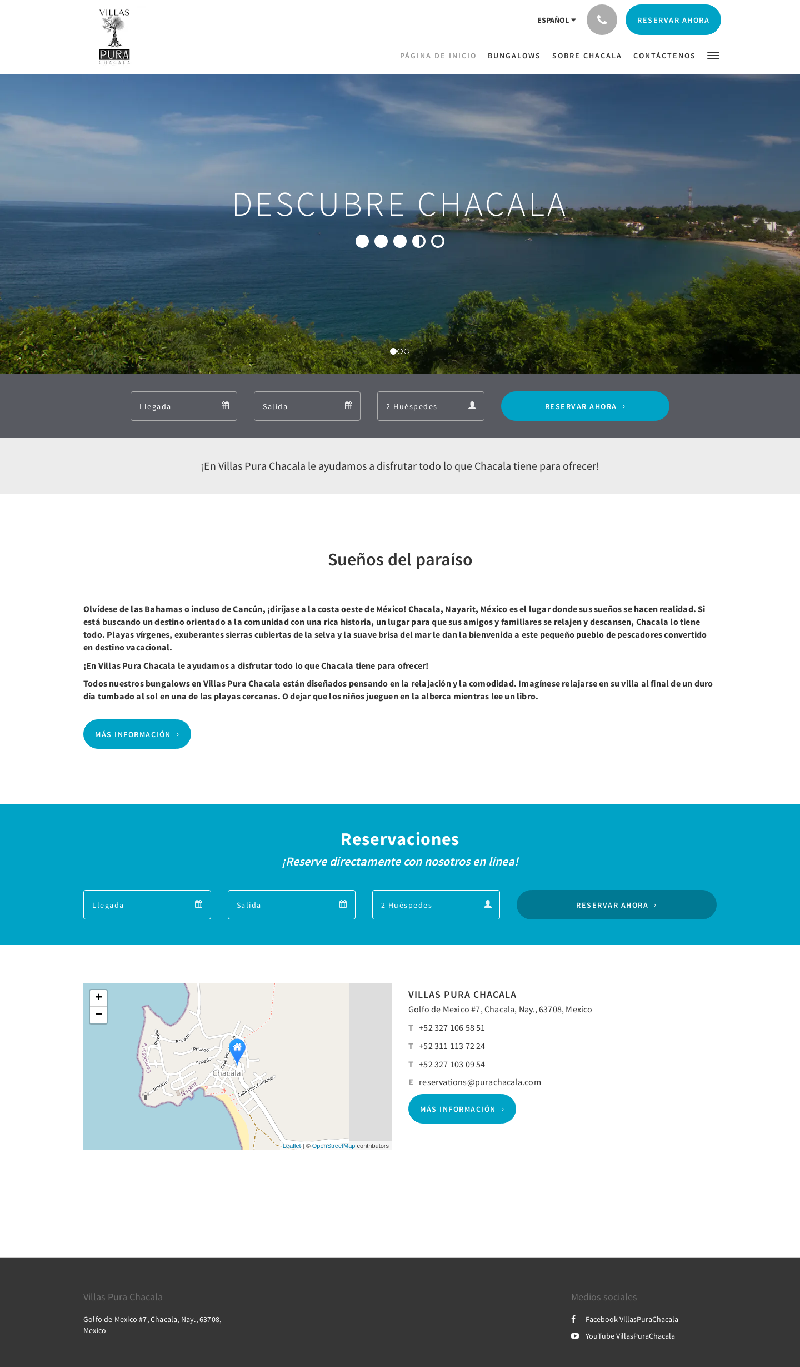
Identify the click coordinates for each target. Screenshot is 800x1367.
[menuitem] (441, 55)
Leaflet (292, 1145)
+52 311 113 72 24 (452, 1045)
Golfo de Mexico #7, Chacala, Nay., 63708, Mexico (500, 1009)
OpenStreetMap (334, 1145)
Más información (133, 734)
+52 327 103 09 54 (452, 1064)
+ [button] (98, 998)
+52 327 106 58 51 (452, 1027)
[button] (713, 55)
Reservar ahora (581, 406)
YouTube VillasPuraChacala (623, 1336)
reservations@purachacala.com (480, 1081)
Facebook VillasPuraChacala (624, 1319)
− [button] (98, 1015)
